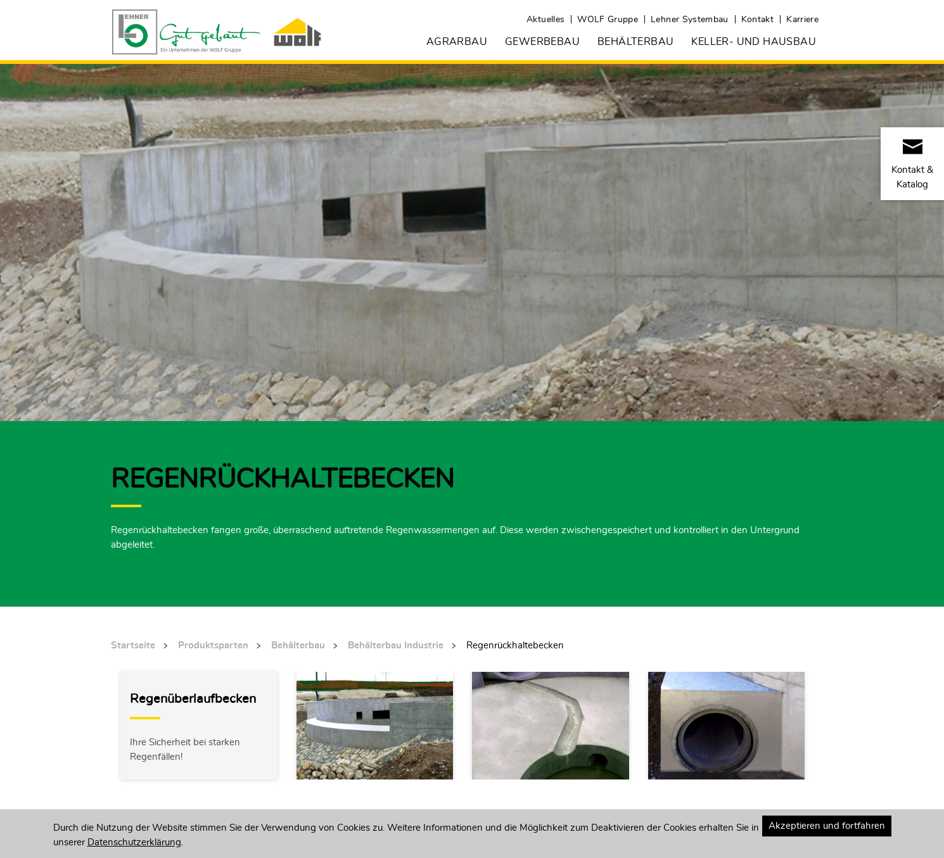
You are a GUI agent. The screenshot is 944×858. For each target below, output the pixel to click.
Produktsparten (213, 645)
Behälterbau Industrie (395, 645)
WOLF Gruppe (607, 19)
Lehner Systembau (690, 19)
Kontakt (757, 19)
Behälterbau (635, 41)
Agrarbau (456, 41)
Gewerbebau (542, 41)
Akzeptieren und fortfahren (827, 825)
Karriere (802, 19)
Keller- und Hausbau (753, 41)
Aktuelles (545, 19)
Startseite (133, 645)
